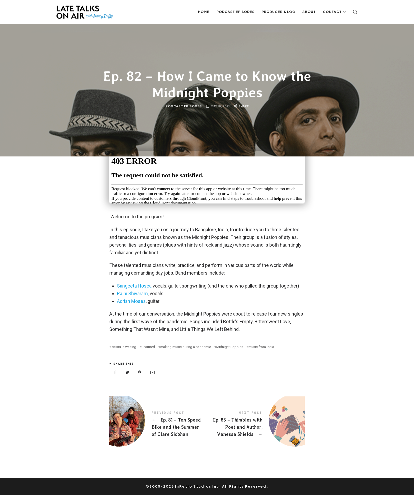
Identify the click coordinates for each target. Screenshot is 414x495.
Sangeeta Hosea (134, 286)
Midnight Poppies (229, 347)
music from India (261, 347)
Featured (148, 347)
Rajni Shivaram (132, 293)
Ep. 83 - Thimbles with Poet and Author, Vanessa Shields (256, 424)
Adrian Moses (131, 301)
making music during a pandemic (185, 347)
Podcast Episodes (183, 106)
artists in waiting (123, 347)
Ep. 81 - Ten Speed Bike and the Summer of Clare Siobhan (158, 424)
